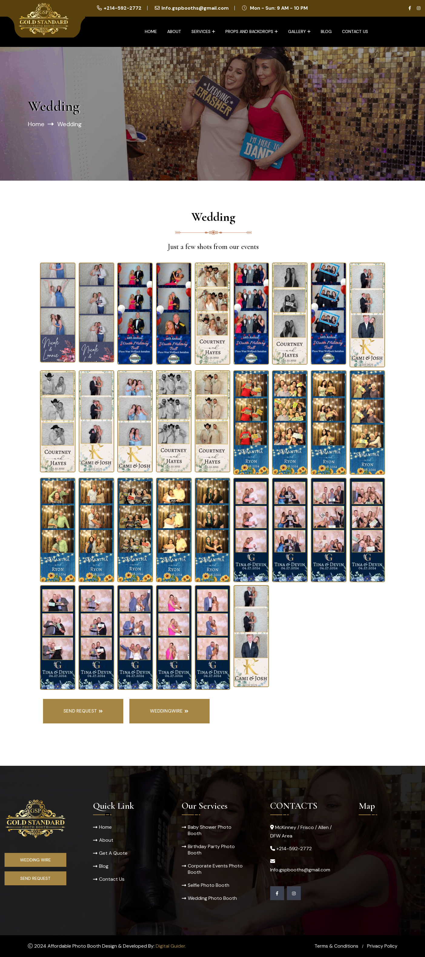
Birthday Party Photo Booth (211, 849)
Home (151, 31)
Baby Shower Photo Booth (209, 830)
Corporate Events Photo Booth (215, 869)
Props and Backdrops (249, 31)
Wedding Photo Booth (212, 898)
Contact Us (355, 31)
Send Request (35, 878)
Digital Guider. (171, 946)
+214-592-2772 (122, 8)
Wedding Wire (35, 860)
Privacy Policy (382, 946)
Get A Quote (113, 853)
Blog (326, 31)
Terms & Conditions (336, 946)
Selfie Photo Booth (208, 885)
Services (201, 31)
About (174, 31)
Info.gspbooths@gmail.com (195, 8)
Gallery (297, 31)
